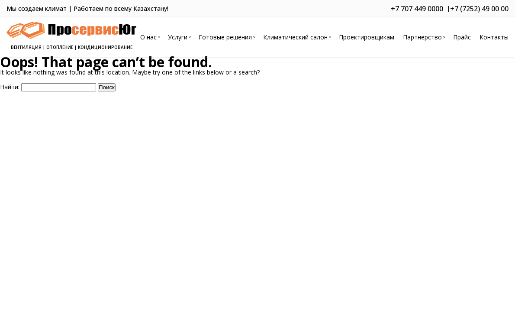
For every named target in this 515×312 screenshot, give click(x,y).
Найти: (9, 87)
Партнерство (422, 37)
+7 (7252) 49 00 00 (479, 8)
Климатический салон (295, 37)
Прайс (462, 37)
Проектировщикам (366, 37)
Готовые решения (225, 37)
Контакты (494, 37)
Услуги (177, 37)
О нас (148, 37)
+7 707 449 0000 (417, 8)
